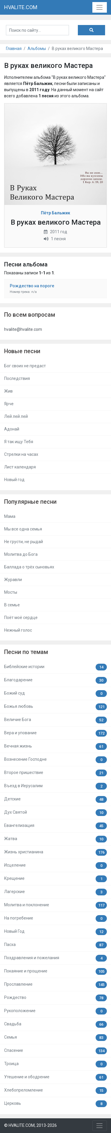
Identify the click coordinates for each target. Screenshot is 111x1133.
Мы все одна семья (23, 529)
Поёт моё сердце (21, 617)
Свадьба (55, 1024)
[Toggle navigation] (99, 7)
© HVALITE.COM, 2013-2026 (30, 1125)
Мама (9, 516)
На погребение (55, 918)
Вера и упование (55, 733)
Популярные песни (30, 501)
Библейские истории (55, 667)
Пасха (55, 945)
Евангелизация (55, 825)
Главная (14, 48)
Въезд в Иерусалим (55, 786)
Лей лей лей (16, 416)
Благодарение (55, 680)
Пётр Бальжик (55, 213)
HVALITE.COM (20, 7)
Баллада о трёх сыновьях (29, 567)
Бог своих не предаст (25, 365)
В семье (12, 605)
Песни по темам (26, 652)
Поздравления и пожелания (55, 958)
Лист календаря (20, 467)
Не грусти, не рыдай (23, 541)
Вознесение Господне (55, 759)
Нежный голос (18, 630)
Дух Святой (55, 812)
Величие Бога (55, 720)
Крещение (55, 878)
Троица (55, 1064)
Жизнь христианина (55, 852)
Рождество (55, 997)
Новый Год (55, 931)
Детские (55, 799)
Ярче (9, 403)
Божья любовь (55, 706)
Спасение (55, 1050)
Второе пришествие (55, 773)
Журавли (13, 579)
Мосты (10, 592)
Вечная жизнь (55, 746)
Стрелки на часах (21, 454)
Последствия (17, 378)
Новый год (14, 479)
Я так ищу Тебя (18, 441)
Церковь (55, 1103)
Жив (8, 391)
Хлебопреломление (55, 1090)
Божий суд (55, 693)
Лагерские (55, 892)
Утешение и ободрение (55, 1077)
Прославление (55, 984)
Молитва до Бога (21, 554)
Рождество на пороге (32, 285)
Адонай (11, 429)
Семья (55, 1037)
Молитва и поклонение (55, 905)
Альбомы (37, 48)
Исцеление (55, 865)
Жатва (55, 839)
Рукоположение (55, 1011)
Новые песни (22, 351)
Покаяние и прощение (55, 971)
